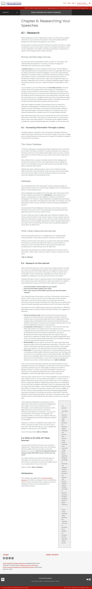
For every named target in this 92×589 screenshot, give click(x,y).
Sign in (74, 3)
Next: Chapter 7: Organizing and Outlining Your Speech (77, 587)
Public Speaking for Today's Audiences (14, 563)
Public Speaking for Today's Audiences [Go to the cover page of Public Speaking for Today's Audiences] (46, 12)
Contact (57, 581)
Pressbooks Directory (49, 581)
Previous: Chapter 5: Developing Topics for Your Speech (14, 587)
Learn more (51, 8)
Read (69, 3)
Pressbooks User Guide (36, 581)
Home (65, 3)
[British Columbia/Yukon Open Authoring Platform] (11, 3)
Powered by (45, 578)
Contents (10, 12)
